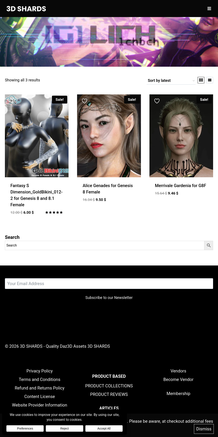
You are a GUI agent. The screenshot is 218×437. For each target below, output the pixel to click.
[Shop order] (171, 81)
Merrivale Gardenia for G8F (180, 185)
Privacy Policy (39, 371)
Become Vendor (178, 379)
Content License (39, 396)
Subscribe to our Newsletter (109, 297)
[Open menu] (209, 8)
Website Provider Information (39, 405)
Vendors (178, 371)
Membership (178, 393)
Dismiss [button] (203, 429)
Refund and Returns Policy (40, 388)
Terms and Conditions (39, 379)
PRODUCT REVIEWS (109, 394)
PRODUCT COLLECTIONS (109, 385)
